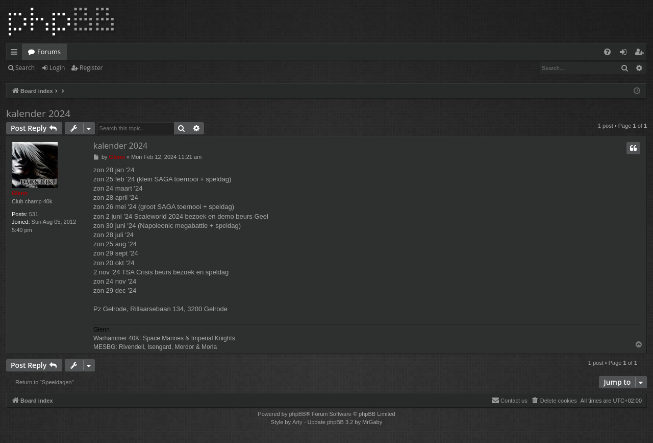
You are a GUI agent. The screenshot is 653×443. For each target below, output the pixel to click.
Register (91, 67)
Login (57, 67)
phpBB (297, 414)
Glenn (20, 193)
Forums (49, 51)
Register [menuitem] (641, 53)
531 (33, 214)
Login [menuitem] (625, 53)
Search (25, 67)
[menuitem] (607, 51)
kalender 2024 (38, 113)
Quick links (16, 53)
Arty (297, 422)
